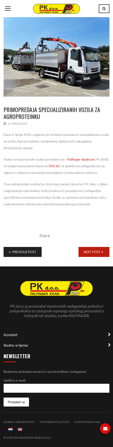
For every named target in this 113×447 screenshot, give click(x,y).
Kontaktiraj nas (87, 422)
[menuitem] (10, 429)
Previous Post (22, 252)
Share (44, 235)
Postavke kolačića (54, 422)
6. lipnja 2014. (16, 123)
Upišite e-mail (14, 380)
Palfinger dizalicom (81, 159)
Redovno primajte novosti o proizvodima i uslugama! (45, 371)
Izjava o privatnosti (19, 422)
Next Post (93, 252)
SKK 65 (54, 166)
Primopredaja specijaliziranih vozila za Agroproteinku (52, 113)
